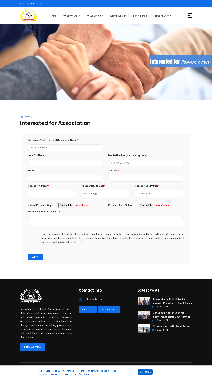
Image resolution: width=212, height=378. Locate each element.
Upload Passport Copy (41, 205)
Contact (89, 310)
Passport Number (38, 185)
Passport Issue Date (93, 185)
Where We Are (115, 15)
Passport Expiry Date (147, 185)
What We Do (91, 15)
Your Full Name (37, 155)
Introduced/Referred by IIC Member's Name (53, 140)
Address (113, 170)
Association (112, 310)
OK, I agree (145, 371)
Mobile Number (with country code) (128, 155)
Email (31, 170)
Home (52, 15)
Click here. (84, 374)
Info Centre (156, 15)
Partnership (136, 15)
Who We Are (69, 15)
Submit (36, 256)
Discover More (33, 347)
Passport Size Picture (121, 205)
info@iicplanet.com (32, 3)
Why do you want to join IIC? (44, 211)
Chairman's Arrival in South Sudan (171, 326)
